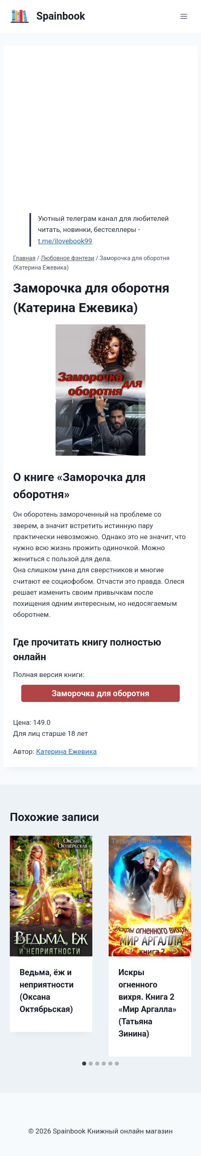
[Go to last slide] (24, 946)
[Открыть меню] (183, 16)
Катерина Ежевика (66, 751)
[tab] (84, 1064)
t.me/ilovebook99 (65, 241)
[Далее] (176, 946)
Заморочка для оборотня (100, 693)
